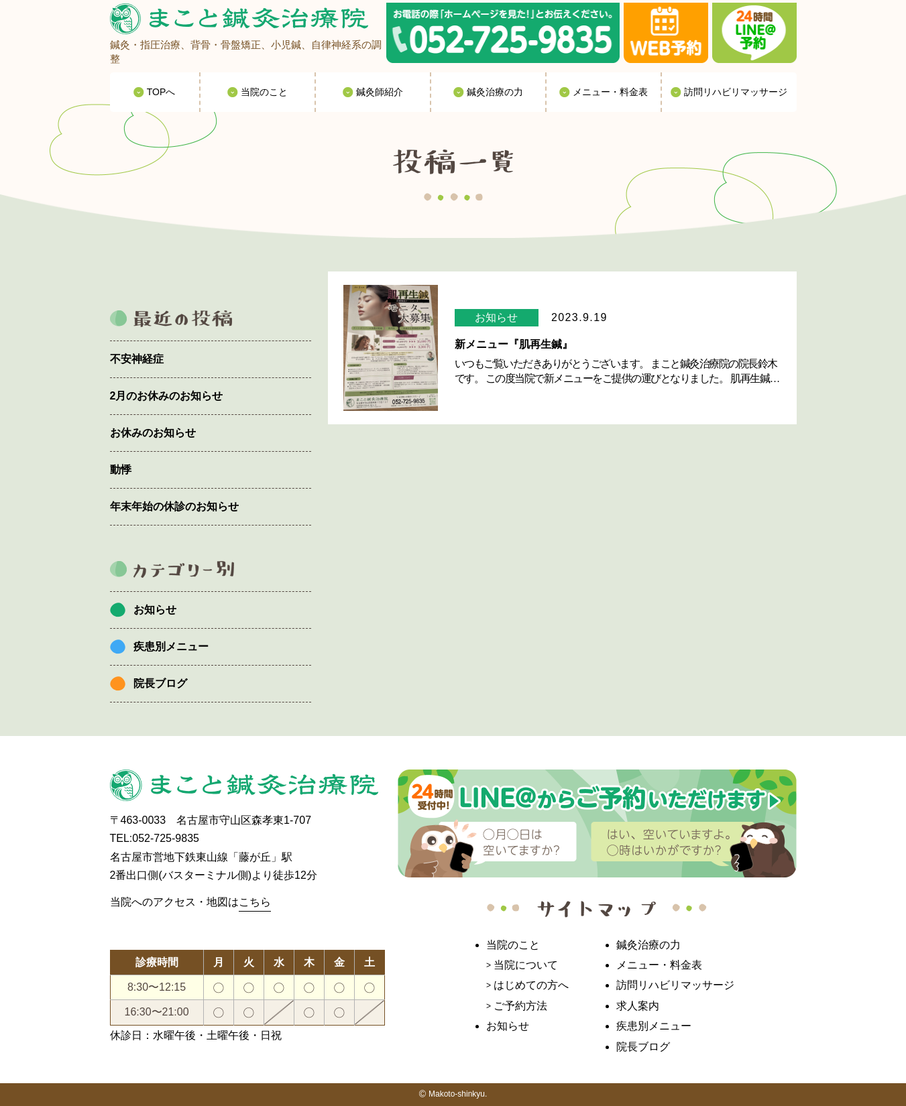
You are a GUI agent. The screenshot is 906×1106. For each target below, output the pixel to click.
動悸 (120, 469)
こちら (255, 902)
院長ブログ (160, 683)
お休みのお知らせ (153, 432)
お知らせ (154, 609)
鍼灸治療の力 (648, 944)
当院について (526, 965)
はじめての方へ (531, 985)
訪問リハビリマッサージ (675, 985)
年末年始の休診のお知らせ (174, 506)
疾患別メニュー (171, 646)
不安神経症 (137, 359)
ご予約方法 (520, 1005)
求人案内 (637, 1005)
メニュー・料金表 (659, 965)
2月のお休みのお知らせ (166, 396)
